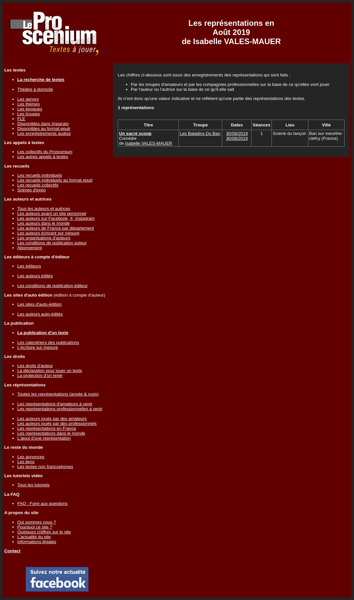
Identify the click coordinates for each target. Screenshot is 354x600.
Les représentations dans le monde (51, 433)
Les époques (29, 108)
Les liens (26, 461)
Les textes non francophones (45, 466)
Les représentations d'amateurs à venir (54, 403)
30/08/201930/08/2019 (237, 136)
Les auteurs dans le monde (43, 223)
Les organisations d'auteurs (43, 237)
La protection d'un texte (39, 375)
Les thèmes (28, 104)
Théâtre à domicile (35, 89)
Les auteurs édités (35, 275)
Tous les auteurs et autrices (43, 208)
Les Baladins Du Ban (200, 133)
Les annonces (30, 456)
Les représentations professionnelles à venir (59, 408)
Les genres (28, 99)
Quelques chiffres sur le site (44, 531)
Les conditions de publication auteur (52, 242)
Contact (12, 550)
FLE (21, 118)
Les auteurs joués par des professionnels (57, 423)
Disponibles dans (43, 123)
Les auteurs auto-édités (40, 314)
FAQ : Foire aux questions (42, 503)
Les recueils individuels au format (54, 180)
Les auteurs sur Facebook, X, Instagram (56, 218)
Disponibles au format (43, 128)
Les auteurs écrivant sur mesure (48, 233)
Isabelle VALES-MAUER (148, 143)
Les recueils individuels (39, 175)
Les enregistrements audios (44, 133)
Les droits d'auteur (35, 365)
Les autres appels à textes (42, 156)
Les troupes (28, 113)
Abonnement (29, 247)
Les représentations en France (46, 428)
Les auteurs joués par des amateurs (52, 418)
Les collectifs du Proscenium (44, 151)
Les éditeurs (29, 266)
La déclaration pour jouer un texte (49, 370)
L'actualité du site (34, 536)
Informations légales (36, 541)
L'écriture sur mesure (37, 347)
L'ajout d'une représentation (44, 438)
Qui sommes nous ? (36, 522)
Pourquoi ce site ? (34, 527)
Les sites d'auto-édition (39, 304)
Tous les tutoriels (33, 484)
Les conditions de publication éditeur (52, 285)
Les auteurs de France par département (55, 228)
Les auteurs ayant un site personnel (51, 213)
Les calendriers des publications (48, 342)
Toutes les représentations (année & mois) (58, 394)
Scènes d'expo (31, 189)
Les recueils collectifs (37, 185)
